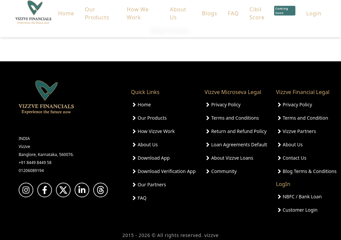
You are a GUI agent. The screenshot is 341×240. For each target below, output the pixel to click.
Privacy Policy (225, 104)
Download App (154, 158)
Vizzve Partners (299, 131)
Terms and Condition (305, 118)
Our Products (97, 9)
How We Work (138, 9)
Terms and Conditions (235, 118)
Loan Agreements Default (239, 144)
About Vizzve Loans (232, 158)
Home (66, 9)
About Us (178, 9)
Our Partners (152, 184)
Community (224, 171)
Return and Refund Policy (238, 131)
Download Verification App (166, 171)
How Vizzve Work (156, 131)
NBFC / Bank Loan (302, 196)
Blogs (209, 9)
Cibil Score (272, 9)
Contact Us (294, 158)
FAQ (233, 9)
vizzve (211, 235)
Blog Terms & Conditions (310, 171)
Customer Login (300, 210)
